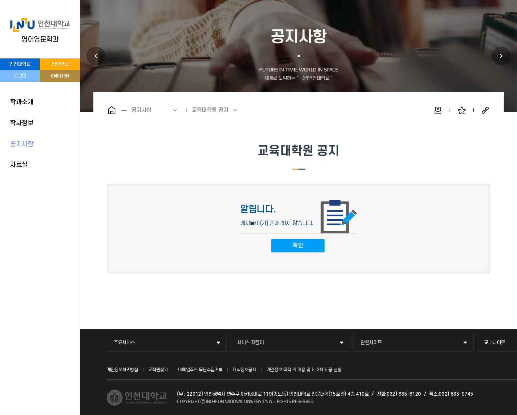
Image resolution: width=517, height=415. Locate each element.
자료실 (19, 165)
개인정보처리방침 (122, 369)
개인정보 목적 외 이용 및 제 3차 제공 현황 (304, 369)
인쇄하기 (438, 110)
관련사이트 (371, 343)
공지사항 (22, 144)
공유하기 (485, 110)
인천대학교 (20, 64)
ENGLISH (60, 75)
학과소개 (22, 102)
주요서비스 (124, 343)
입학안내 (60, 64)
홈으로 (111, 110)
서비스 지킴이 (250, 343)
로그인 (20, 76)
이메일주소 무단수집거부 (200, 369)
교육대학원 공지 (210, 110)
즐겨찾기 (461, 110)
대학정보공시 (244, 369)
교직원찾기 (158, 369)
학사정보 (22, 123)
